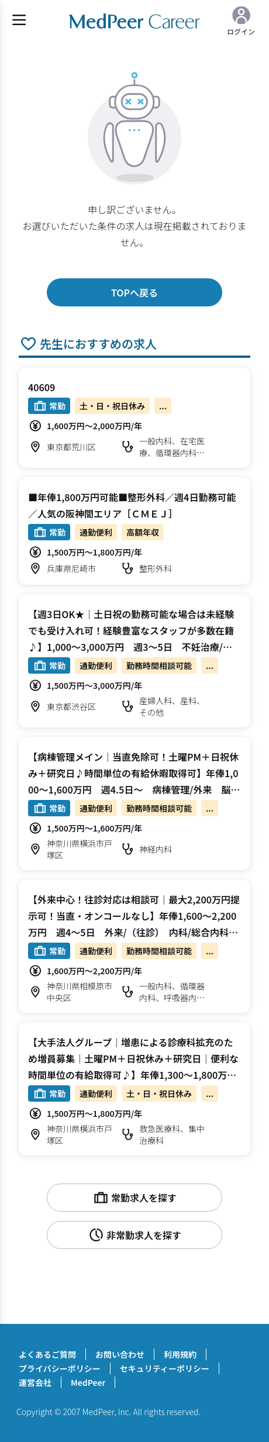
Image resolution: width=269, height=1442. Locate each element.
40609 (41, 387)
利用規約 (180, 1354)
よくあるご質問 (47, 1354)
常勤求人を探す (134, 1197)
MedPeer (88, 1382)
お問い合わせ (119, 1354)
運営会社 (35, 1382)
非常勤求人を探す (134, 1235)
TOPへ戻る (134, 292)
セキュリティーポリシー (164, 1368)
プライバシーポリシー (60, 1368)
